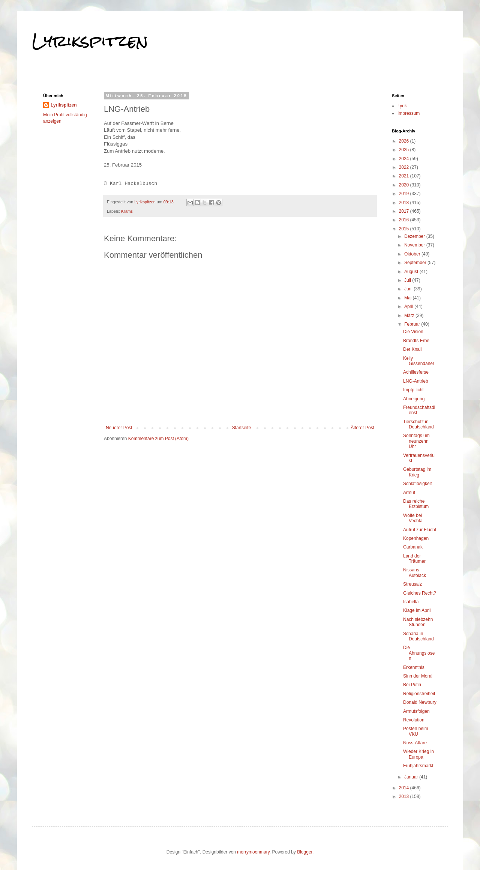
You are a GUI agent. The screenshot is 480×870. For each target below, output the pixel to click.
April (409, 306)
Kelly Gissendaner (418, 361)
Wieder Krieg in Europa (418, 754)
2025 (404, 149)
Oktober (413, 254)
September (416, 262)
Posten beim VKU (415, 731)
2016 (404, 219)
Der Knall (412, 349)
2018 (404, 202)
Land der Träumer (414, 558)
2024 (404, 158)
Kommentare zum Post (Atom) (158, 438)
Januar (411, 777)
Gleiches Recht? (419, 593)
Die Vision (413, 331)
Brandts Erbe (416, 340)
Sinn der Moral (417, 676)
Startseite (241, 427)
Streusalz (412, 584)
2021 (404, 176)
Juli (408, 280)
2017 (404, 211)
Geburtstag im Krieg (417, 472)
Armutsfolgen (416, 711)
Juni (409, 289)
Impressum (409, 113)
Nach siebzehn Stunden (418, 622)
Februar (412, 324)
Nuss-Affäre (415, 742)
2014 (404, 787)
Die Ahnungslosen (419, 653)
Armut (409, 492)
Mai (408, 298)
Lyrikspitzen (90, 41)
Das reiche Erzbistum (416, 504)
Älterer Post (362, 427)
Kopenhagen (416, 538)
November (415, 245)
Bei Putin (412, 684)
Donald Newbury (419, 702)
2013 (404, 796)
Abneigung (413, 398)
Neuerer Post (119, 427)
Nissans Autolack (414, 572)
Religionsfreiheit (419, 693)
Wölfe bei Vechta (413, 518)
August (412, 271)
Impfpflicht (413, 389)
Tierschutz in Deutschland (418, 424)
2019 (404, 193)
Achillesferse (416, 372)
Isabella (410, 601)
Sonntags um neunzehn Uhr (416, 441)
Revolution (413, 720)
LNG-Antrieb (415, 381)
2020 (404, 185)
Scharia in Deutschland (418, 636)
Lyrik (402, 105)
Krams (127, 211)
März (410, 315)
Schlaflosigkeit (417, 483)
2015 (404, 228)
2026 (404, 141)
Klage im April (416, 610)
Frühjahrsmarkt (418, 765)
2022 (404, 167)
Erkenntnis (413, 667)
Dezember (415, 236)
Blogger (304, 852)
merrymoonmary (253, 852)
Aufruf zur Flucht (419, 529)
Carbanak (413, 547)
